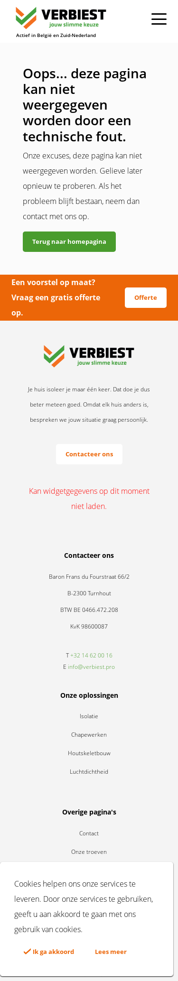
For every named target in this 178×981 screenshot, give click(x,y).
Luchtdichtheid (89, 772)
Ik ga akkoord (49, 951)
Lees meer (111, 951)
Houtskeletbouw (89, 753)
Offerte (145, 297)
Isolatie (89, 716)
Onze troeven (89, 852)
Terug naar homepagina (69, 241)
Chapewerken (89, 735)
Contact (89, 833)
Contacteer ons (89, 454)
